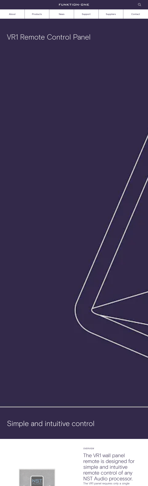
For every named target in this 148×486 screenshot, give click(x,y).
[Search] (139, 4)
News (61, 14)
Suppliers (111, 14)
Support (86, 14)
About (12, 14)
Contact (135, 14)
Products (37, 14)
